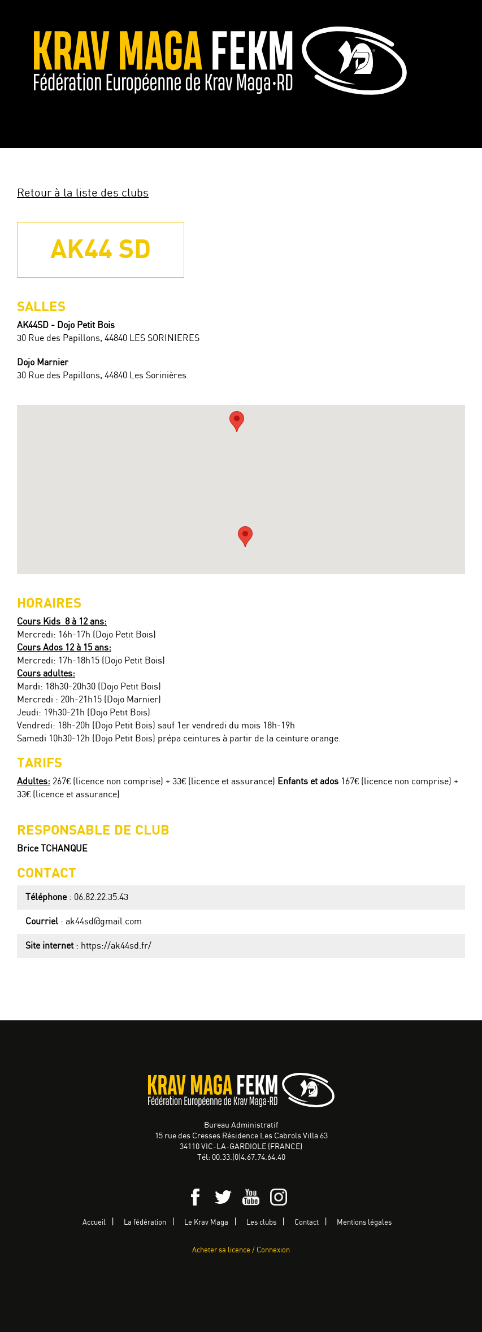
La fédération (145, 1222)
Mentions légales (364, 1222)
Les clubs (261, 1222)
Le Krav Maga (206, 1222)
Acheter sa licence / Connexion (241, 1250)
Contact (306, 1222)
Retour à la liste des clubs (83, 193)
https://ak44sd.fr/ (116, 946)
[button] (245, 536)
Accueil (94, 1222)
